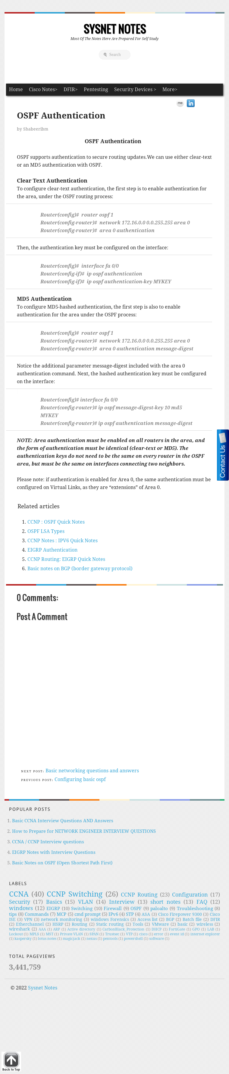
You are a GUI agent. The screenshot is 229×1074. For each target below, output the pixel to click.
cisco (143, 934)
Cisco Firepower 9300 (180, 914)
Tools (138, 924)
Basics (54, 902)
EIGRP (53, 908)
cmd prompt (87, 914)
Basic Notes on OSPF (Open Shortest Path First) (62, 863)
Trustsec (112, 934)
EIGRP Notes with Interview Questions (54, 852)
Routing (79, 924)
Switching (82, 908)
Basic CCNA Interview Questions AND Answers (62, 820)
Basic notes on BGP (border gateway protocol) (80, 568)
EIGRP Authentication (52, 550)
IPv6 (113, 914)
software (156, 939)
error (158, 934)
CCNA (19, 894)
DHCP (157, 929)
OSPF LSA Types (45, 531)
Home (16, 89)
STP (130, 914)
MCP (61, 914)
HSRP (57, 924)
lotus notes (47, 939)
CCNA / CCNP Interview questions (48, 842)
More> (169, 89)
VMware (160, 924)
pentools (110, 939)
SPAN (94, 934)
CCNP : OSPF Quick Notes (56, 522)
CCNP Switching (74, 894)
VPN (28, 919)
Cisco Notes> (43, 89)
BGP (170, 919)
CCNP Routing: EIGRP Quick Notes (66, 559)
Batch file (192, 919)
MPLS (34, 934)
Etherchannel (30, 924)
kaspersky (23, 939)
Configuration (190, 894)
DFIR (215, 919)
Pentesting (96, 89)
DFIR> (71, 89)
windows (21, 908)
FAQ (201, 902)
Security (19, 902)
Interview (122, 902)
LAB (210, 929)
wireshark (19, 929)
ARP (56, 929)
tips (13, 914)
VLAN (85, 902)
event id (177, 934)
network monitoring (61, 919)
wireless (204, 924)
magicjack (71, 939)
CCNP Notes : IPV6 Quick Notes (62, 540)
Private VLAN (71, 934)
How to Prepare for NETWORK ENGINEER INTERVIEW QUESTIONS (84, 831)
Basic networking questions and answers (92, 771)
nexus (91, 939)
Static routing (110, 924)
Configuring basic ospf (80, 779)
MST (49, 934)
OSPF (136, 908)
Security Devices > (135, 89)
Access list (147, 919)
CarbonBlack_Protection (123, 929)
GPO (196, 929)
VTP (129, 934)
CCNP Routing (139, 894)
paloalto (159, 908)
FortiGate (177, 929)
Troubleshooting (195, 908)
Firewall (113, 908)
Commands (37, 914)
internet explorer (205, 934)
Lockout (16, 934)
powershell (133, 939)
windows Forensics (110, 919)
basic (182, 924)
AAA (42, 929)
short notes (165, 902)
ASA (146, 914)
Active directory (81, 929)
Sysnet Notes (114, 29)
